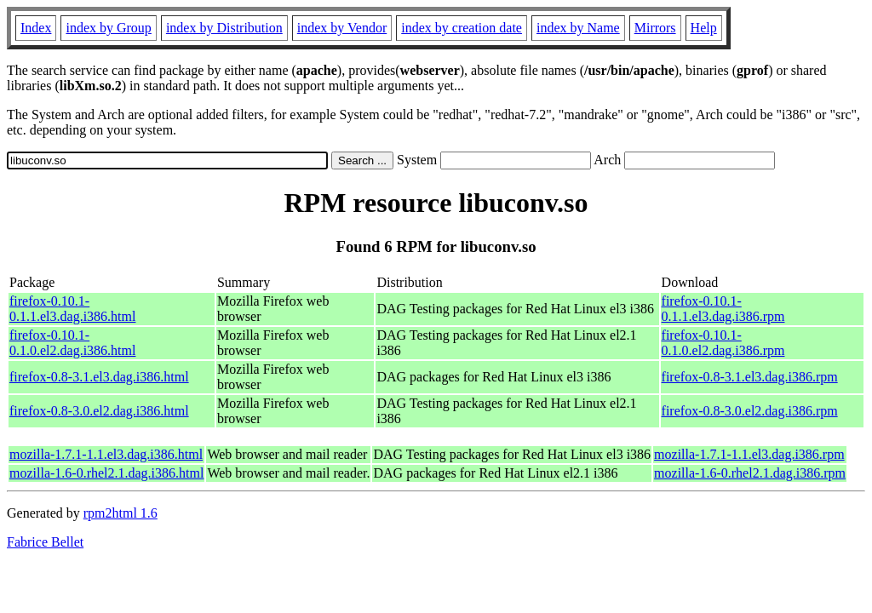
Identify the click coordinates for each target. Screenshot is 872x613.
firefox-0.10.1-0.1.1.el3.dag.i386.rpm (723, 309)
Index (35, 27)
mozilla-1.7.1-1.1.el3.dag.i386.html (106, 454)
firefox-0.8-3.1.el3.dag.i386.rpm (750, 377)
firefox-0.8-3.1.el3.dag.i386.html (99, 377)
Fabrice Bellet (45, 542)
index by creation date (461, 27)
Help (704, 27)
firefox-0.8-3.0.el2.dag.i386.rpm (750, 411)
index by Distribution (224, 27)
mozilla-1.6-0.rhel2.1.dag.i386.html (106, 473)
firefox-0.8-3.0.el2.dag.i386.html (99, 411)
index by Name (578, 27)
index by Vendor (342, 27)
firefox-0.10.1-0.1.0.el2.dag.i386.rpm (723, 343)
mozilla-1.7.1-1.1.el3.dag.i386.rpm (749, 454)
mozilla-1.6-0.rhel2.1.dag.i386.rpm (750, 473)
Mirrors (655, 27)
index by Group (108, 27)
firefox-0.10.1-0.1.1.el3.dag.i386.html (72, 309)
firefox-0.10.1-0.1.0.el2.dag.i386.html (72, 343)
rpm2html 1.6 (120, 513)
